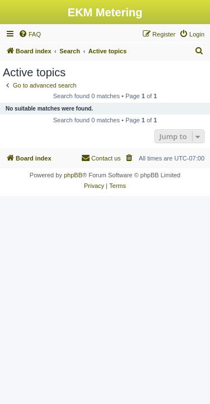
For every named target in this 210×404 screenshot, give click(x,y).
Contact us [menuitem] (101, 158)
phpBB (73, 175)
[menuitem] (29, 34)
